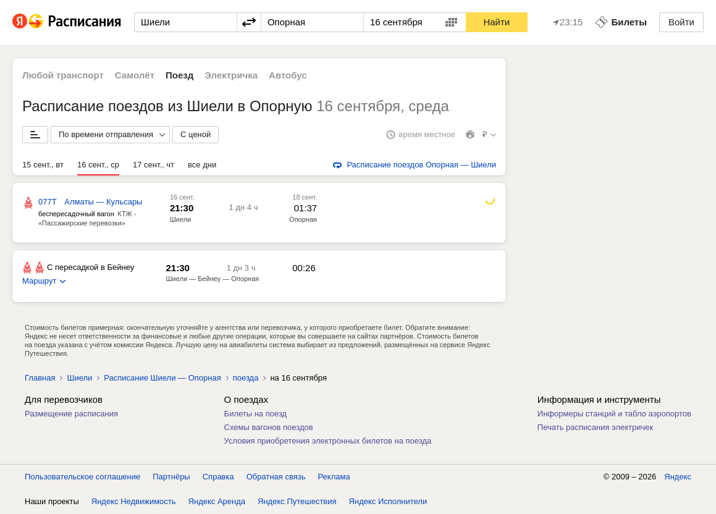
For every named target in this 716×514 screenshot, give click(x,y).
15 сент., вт (43, 164)
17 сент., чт (153, 164)
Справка (218, 476)
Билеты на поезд (255, 413)
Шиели (181, 219)
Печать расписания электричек (595, 427)
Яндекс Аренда (216, 501)
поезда (246, 377)
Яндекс (677, 476)
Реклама (334, 476)
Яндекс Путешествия (297, 501)
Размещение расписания (71, 413)
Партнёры (171, 476)
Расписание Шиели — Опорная (162, 377)
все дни (202, 164)
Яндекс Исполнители (388, 501)
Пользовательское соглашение (82, 476)
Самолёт (134, 75)
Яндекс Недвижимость (133, 501)
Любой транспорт (63, 75)
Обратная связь (276, 476)
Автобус (288, 75)
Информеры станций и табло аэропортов (614, 413)
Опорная (303, 219)
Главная (40, 377)
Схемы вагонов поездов (268, 427)
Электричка (231, 75)
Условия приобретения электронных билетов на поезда (328, 440)
